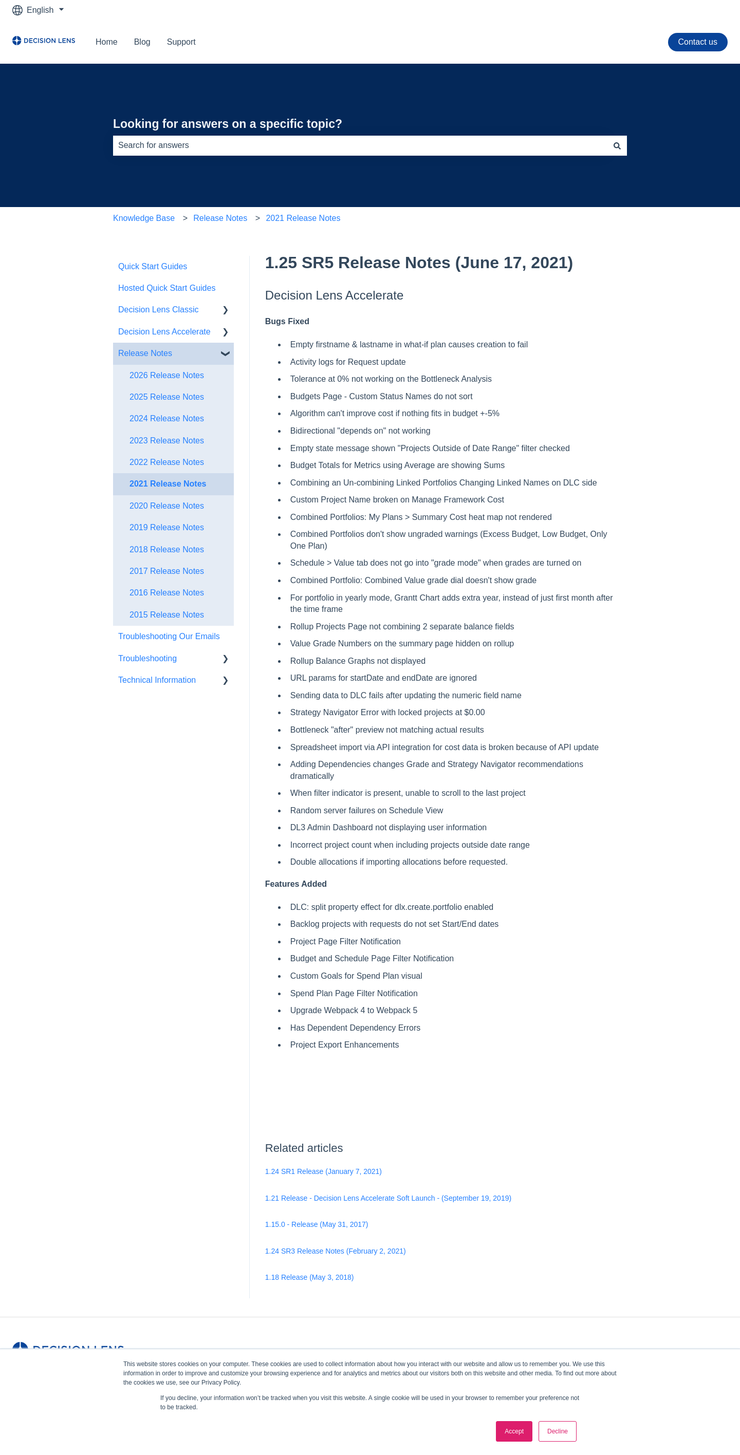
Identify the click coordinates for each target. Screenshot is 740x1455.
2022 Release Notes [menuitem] (167, 462)
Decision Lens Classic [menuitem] (158, 309)
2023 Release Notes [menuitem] (167, 440)
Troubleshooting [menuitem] (147, 658)
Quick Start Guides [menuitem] (152, 266)
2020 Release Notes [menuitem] (167, 505)
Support (181, 42)
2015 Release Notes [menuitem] (167, 614)
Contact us (697, 42)
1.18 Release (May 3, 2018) (309, 1277)
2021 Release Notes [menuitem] (168, 483)
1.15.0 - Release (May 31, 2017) (316, 1224)
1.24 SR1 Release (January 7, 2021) (323, 1171)
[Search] (617, 145)
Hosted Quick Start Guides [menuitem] (166, 288)
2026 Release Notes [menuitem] (167, 375)
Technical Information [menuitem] (157, 680)
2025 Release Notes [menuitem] (167, 397)
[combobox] (360, 145)
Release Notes (220, 218)
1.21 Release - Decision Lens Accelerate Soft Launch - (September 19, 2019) (388, 1198)
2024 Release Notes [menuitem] (167, 418)
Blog (142, 42)
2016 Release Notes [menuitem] (167, 592)
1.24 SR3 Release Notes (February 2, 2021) (335, 1251)
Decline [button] (557, 1431)
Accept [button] (514, 1431)
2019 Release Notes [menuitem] (167, 527)
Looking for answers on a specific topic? (227, 123)
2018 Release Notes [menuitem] (167, 549)
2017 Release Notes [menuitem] (167, 571)
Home (107, 42)
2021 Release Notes (303, 218)
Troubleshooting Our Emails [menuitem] (169, 636)
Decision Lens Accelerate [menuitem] (164, 331)
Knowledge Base (144, 218)
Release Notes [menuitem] (145, 353)
